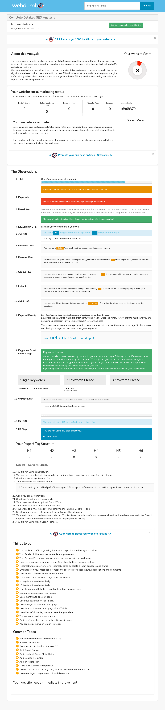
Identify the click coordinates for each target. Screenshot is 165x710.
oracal (83, 338)
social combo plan (70, 262)
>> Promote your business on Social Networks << (80, 155)
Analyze (146, 5)
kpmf (91, 338)
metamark (60, 337)
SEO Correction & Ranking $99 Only (126, 25)
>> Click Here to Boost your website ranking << (80, 533)
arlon (76, 338)
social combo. (85, 277)
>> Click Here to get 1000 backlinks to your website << (80, 39)
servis (46, 339)
